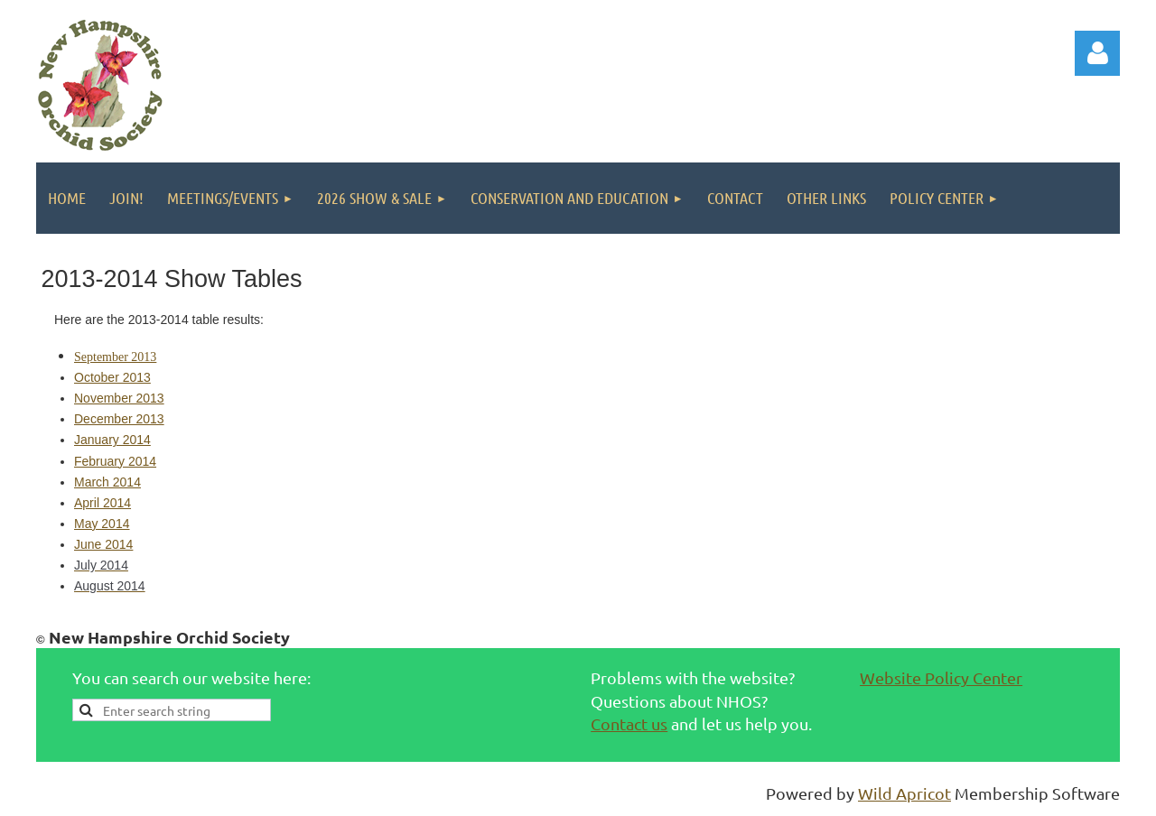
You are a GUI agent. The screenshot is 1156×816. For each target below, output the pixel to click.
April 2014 (102, 503)
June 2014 (103, 544)
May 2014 (101, 523)
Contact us (629, 723)
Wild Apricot (904, 793)
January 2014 (112, 439)
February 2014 (115, 461)
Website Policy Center (941, 677)
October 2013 (112, 377)
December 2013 (119, 419)
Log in (1097, 53)
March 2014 (107, 482)
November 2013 (119, 398)
